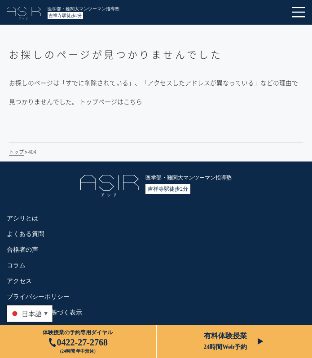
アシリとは (22, 218)
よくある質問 (25, 234)
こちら (132, 101)
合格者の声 (22, 249)
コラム (16, 265)
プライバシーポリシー (38, 296)
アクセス (19, 281)
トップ (16, 151)
